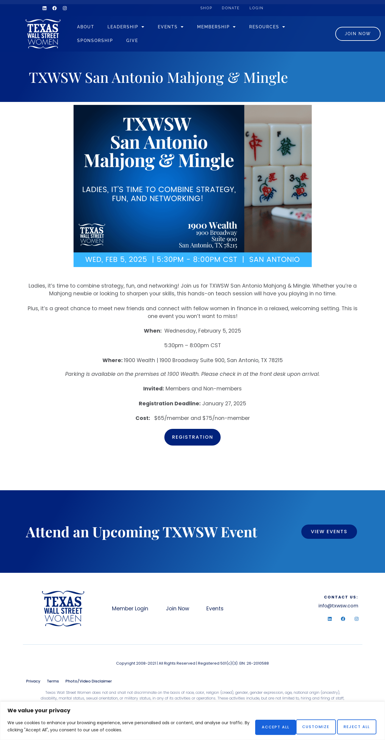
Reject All (306, 726)
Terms (53, 682)
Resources (278, 28)
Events (181, 28)
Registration (192, 438)
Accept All (354, 726)
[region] (192, 721)
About (96, 27)
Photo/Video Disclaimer (89, 682)
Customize (257, 726)
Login (265, 8)
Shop (208, 8)
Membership (227, 28)
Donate (236, 8)
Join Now (182, 610)
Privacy (33, 682)
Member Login (131, 610)
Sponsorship (106, 41)
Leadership (136, 28)
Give (143, 41)
